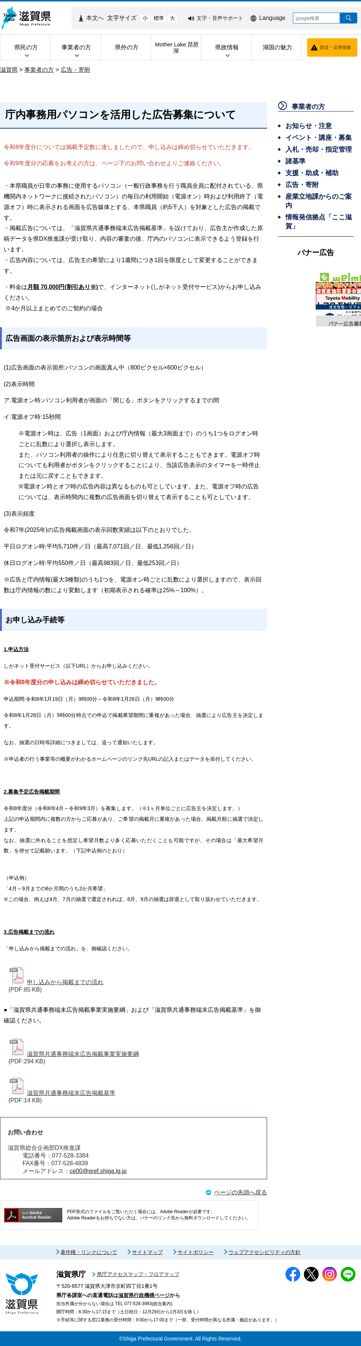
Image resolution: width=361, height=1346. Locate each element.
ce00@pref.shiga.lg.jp (98, 1171)
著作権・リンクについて (88, 1252)
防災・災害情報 (335, 47)
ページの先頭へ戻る (240, 1192)
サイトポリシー (196, 1252)
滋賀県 (9, 70)
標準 (159, 18)
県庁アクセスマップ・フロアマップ (138, 1274)
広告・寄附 (75, 70)
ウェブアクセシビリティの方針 (264, 1252)
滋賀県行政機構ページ (144, 1295)
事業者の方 (39, 70)
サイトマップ (147, 1252)
